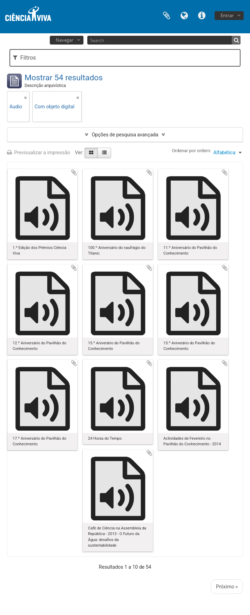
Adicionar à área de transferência (73, 172)
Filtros (24, 57)
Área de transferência (166, 15)
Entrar (227, 15)
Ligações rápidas (201, 15)
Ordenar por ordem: (191, 150)
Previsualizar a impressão (38, 152)
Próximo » (227, 586)
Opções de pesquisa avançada (125, 134)
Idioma (184, 15)
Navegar (64, 40)
